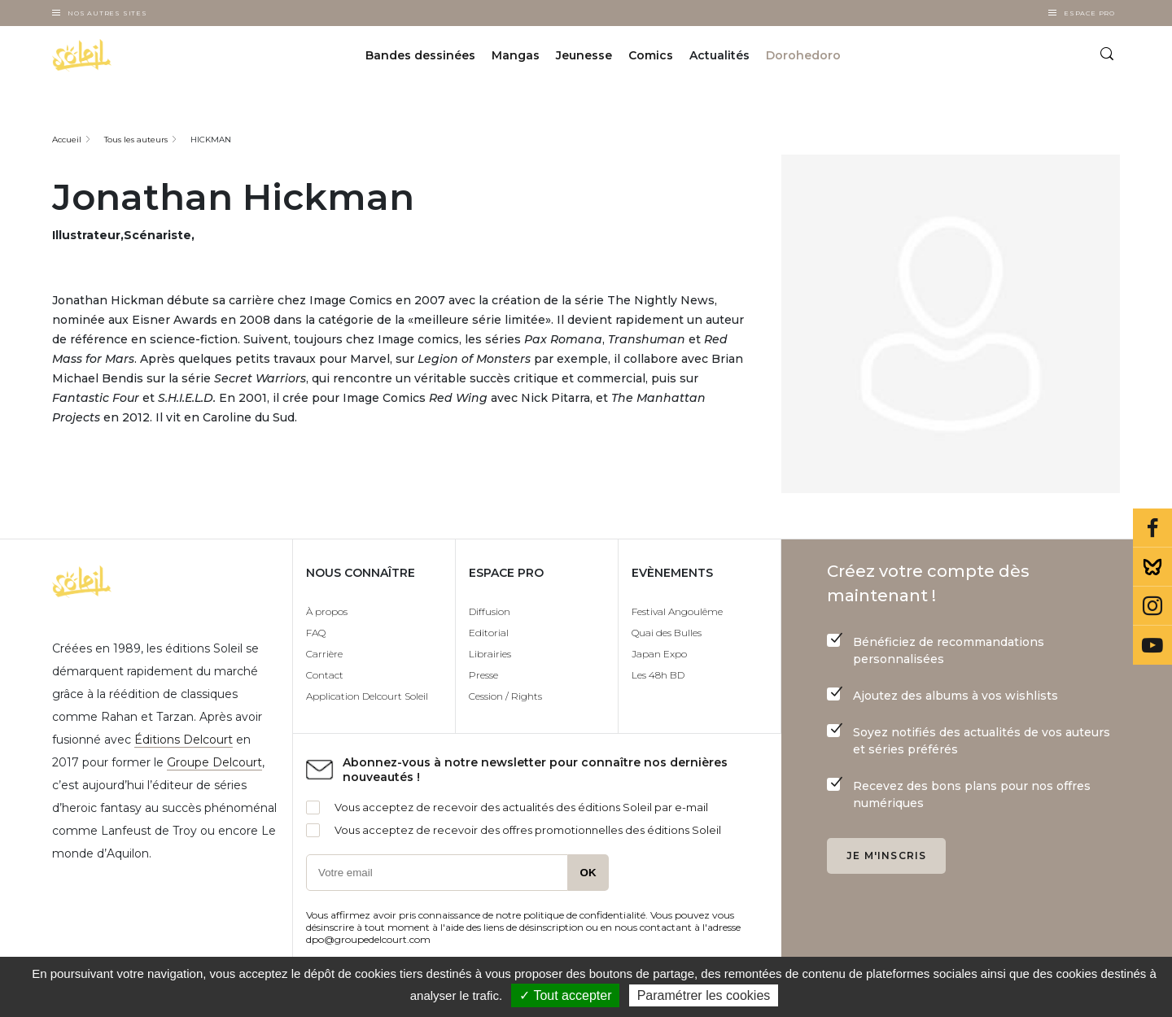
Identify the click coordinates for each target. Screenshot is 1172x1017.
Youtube (1152, 645)
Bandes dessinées (420, 55)
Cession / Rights (505, 696)
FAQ (316, 632)
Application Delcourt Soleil (367, 696)
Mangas (516, 55)
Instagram (1152, 606)
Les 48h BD (658, 675)
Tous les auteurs (136, 139)
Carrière (324, 654)
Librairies (490, 654)
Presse (483, 675)
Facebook (1152, 528)
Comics (650, 55)
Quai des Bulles (667, 632)
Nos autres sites (107, 13)
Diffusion (489, 611)
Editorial (489, 632)
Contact (324, 675)
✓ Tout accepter (565, 995)
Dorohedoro (803, 55)
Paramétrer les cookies (704, 995)
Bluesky (1152, 567)
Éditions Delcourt (183, 739)
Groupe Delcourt (214, 762)
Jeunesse (584, 55)
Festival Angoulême (677, 611)
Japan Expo (659, 654)
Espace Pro (1089, 13)
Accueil (66, 139)
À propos (327, 611)
